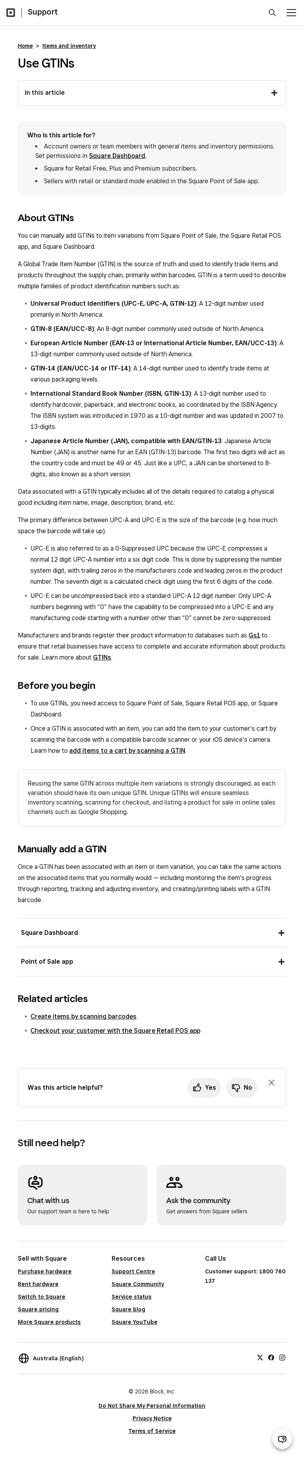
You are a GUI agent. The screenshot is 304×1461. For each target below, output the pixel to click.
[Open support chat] (282, 1439)
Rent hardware (38, 1284)
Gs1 (254, 635)
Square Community (138, 1284)
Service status (132, 1297)
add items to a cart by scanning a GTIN (127, 750)
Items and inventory (69, 46)
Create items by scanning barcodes (83, 1016)
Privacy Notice (152, 1418)
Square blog (128, 1309)
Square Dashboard (117, 156)
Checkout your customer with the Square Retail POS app (115, 1030)
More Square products (49, 1322)
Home (25, 46)
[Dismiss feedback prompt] (271, 1082)
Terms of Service (152, 1431)
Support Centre (133, 1271)
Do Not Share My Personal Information (152, 1406)
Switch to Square (41, 1297)
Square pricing (38, 1309)
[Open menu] (291, 12)
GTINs (102, 657)
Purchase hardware (45, 1271)
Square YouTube (135, 1322)
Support (43, 12)
